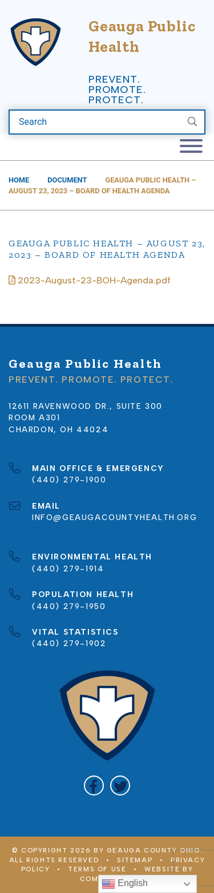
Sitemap (134, 860)
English (125, 884)
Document (67, 180)
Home (19, 180)
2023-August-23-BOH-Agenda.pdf (90, 280)
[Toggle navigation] (191, 146)
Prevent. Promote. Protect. (117, 89)
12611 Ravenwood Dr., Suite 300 (86, 406)
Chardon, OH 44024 (58, 429)
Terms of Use (97, 869)
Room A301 (34, 417)
